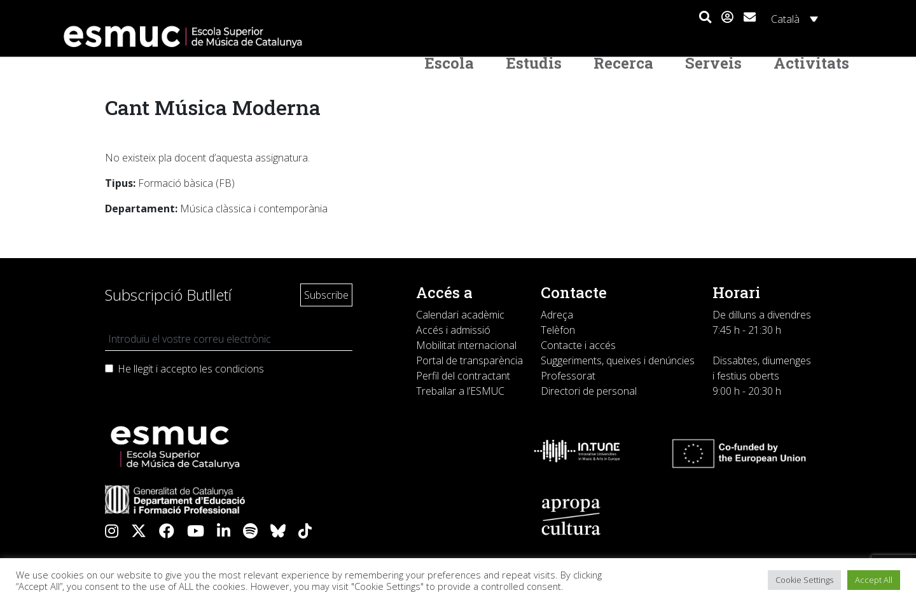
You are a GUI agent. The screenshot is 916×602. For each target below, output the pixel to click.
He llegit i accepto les (191, 369)
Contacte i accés (578, 345)
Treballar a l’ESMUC (460, 391)
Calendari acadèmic (460, 315)
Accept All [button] (873, 579)
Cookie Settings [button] (804, 579)
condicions (239, 369)
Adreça (557, 315)
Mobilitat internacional (466, 345)
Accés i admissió (453, 330)
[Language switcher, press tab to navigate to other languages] (792, 18)
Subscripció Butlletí (168, 294)
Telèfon (558, 330)
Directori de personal (589, 391)
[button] (705, 18)
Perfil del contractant (463, 376)
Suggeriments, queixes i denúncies (618, 360)
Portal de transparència (469, 360)
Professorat (568, 376)
